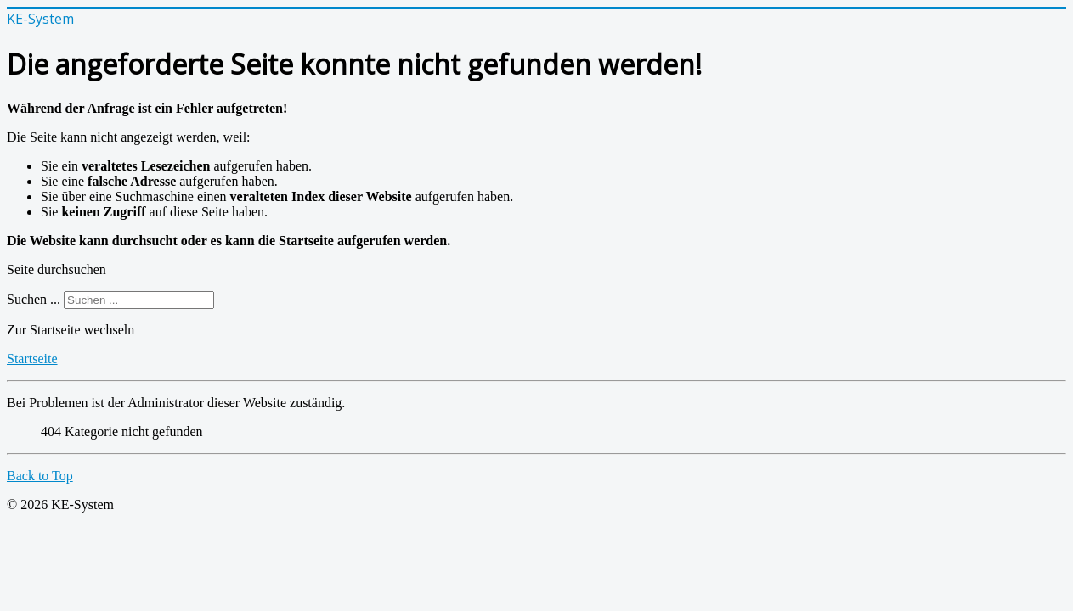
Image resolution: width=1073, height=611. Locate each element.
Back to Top (40, 475)
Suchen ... (33, 299)
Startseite (32, 358)
